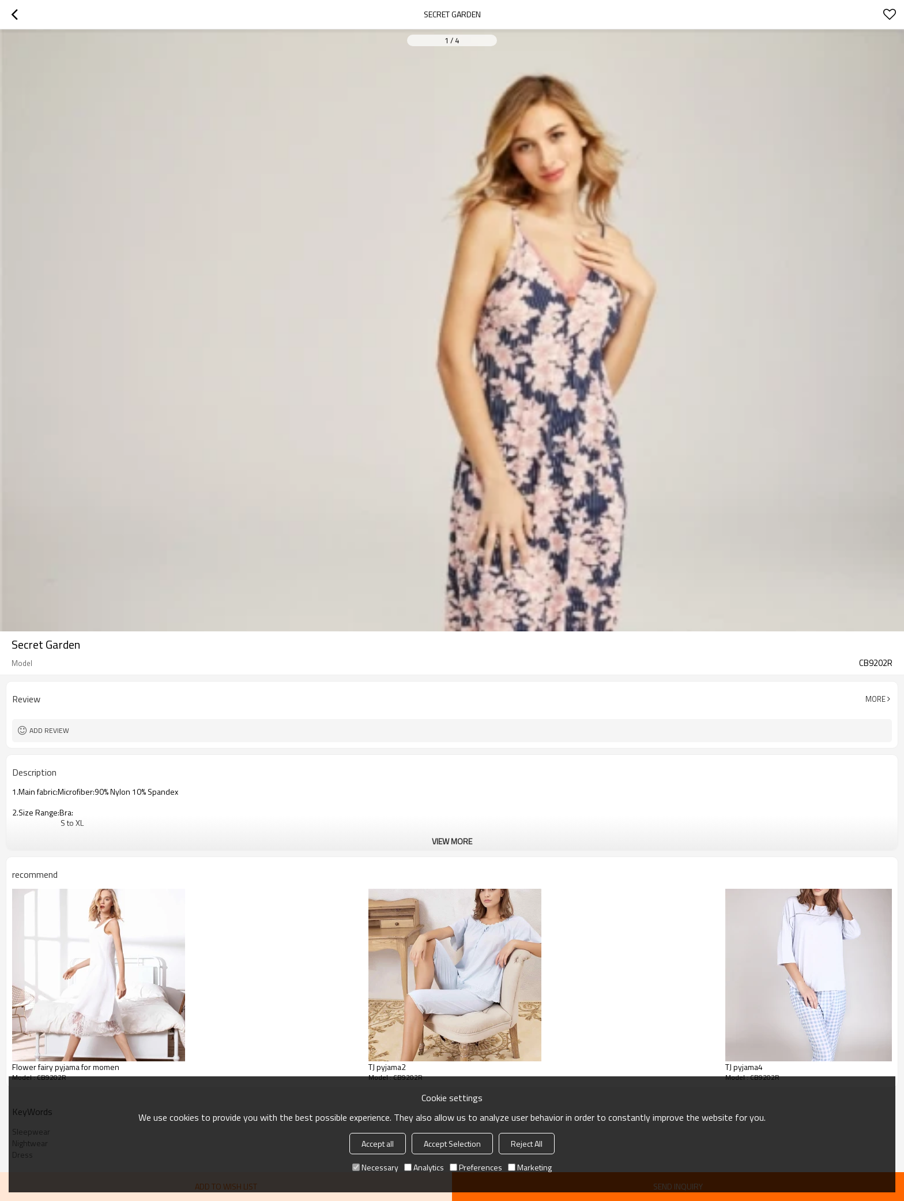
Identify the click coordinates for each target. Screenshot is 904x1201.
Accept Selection (452, 1144)
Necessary (375, 1167)
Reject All (527, 1144)
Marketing (530, 1167)
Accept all (377, 1144)
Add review (49, 730)
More (875, 699)
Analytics (424, 1167)
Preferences (476, 1167)
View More (452, 841)
